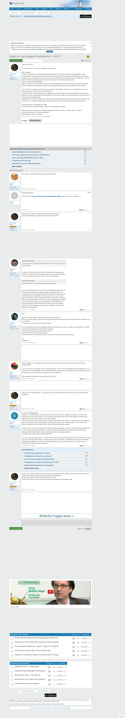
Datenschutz (49, 708)
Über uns (37, 708)
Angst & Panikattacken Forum (27, 691)
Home (12, 8)
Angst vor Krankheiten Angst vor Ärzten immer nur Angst (37, 655)
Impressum (42, 708)
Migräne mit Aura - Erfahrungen (27, 667)
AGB (64, 708)
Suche (37, 8)
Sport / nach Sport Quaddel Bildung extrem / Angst (27, 157)
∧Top (121, 716)
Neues (18, 8)
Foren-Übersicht (14, 691)
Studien (66, 8)
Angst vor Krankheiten (42, 691)
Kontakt (32, 708)
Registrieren (78, 8)
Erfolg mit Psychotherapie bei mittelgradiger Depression (36, 638)
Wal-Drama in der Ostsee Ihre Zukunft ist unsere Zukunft (37, 642)
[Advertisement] (56, 503)
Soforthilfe (58, 8)
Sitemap (68, 708)
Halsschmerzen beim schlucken (27, 683)
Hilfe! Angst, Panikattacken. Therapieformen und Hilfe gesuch (31, 155)
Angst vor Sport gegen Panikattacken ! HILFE (35, 56)
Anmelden (87, 8)
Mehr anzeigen (17, 166)
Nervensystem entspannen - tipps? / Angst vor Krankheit (37, 646)
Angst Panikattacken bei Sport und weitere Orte (26, 152)
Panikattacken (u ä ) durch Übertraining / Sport (26, 163)
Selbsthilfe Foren (28, 8)
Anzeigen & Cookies (57, 708)
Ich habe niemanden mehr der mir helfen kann (33, 650)
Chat (51, 8)
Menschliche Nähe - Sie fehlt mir (27, 675)
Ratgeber (44, 8)
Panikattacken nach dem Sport (21, 160)
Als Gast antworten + (16, 60)
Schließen (49, 51)
